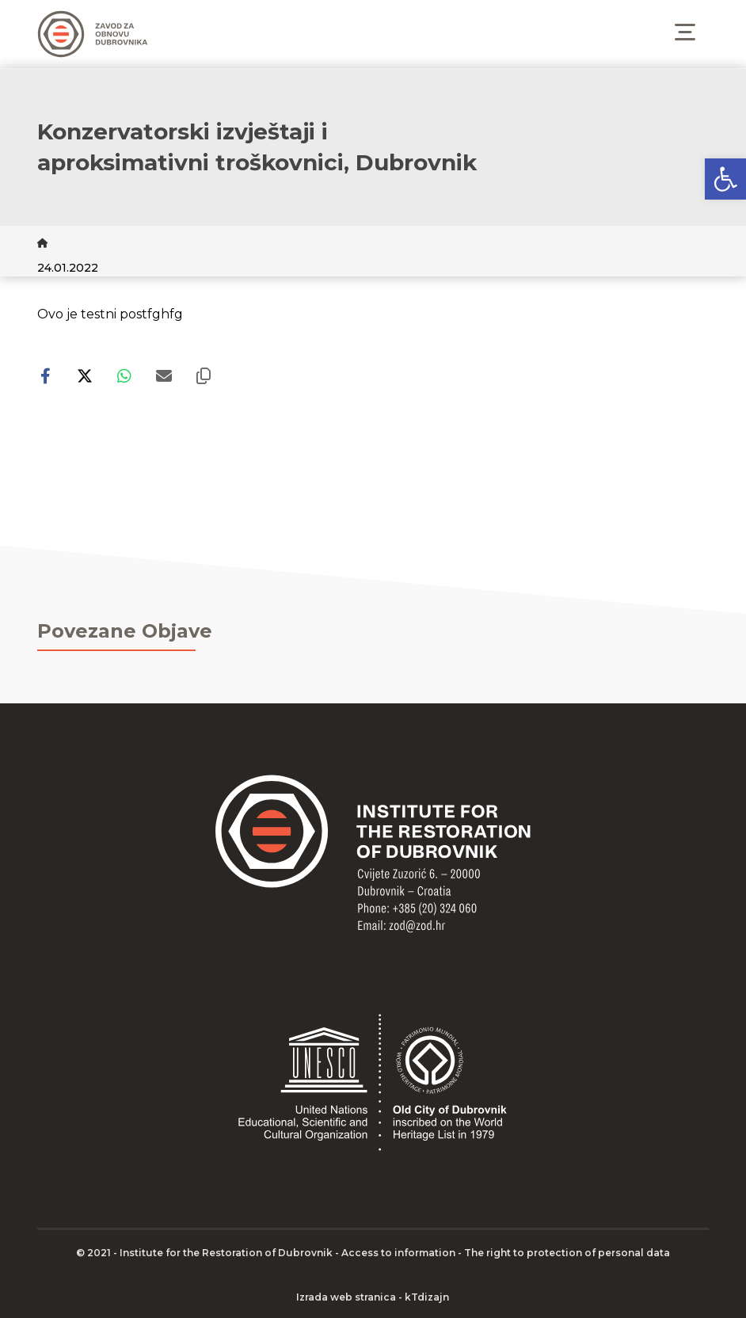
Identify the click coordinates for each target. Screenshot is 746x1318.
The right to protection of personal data (567, 1253)
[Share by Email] (164, 376)
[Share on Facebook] (45, 376)
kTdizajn (427, 1297)
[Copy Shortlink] (203, 376)
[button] (725, 179)
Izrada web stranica (346, 1297)
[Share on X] (85, 376)
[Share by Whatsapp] (124, 376)
